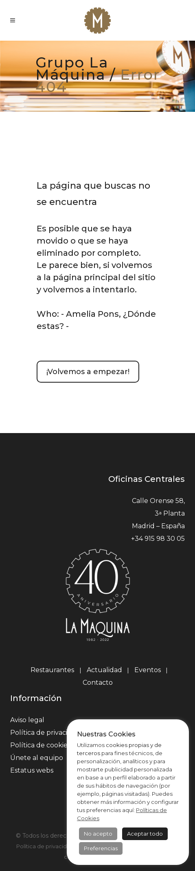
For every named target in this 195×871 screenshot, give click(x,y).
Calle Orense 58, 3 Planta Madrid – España (158, 513)
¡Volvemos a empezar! (87, 371)
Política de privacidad (45, 732)
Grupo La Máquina (71, 68)
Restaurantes (53, 670)
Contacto (98, 682)
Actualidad (104, 670)
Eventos (147, 670)
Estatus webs (31, 770)
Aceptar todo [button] (145, 833)
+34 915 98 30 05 (158, 538)
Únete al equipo (36, 758)
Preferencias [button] (101, 848)
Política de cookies (40, 745)
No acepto (98, 833)
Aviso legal (27, 720)
